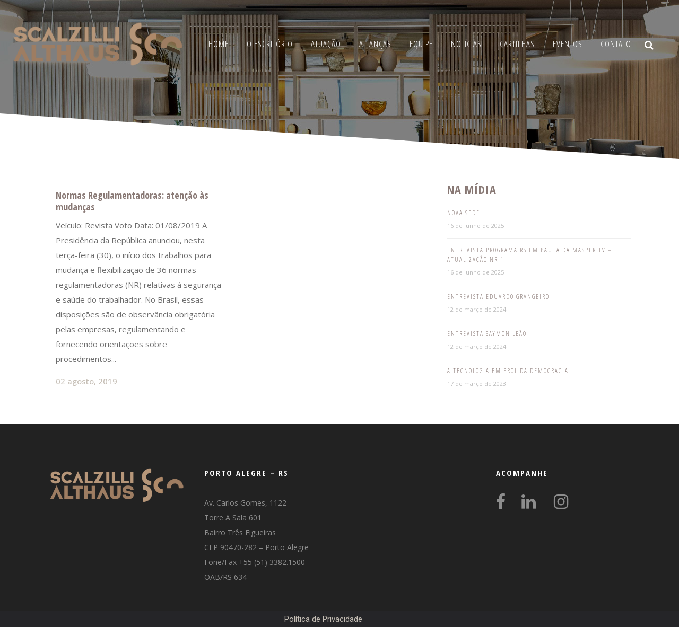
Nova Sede (463, 212)
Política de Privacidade (323, 619)
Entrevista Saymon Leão (487, 333)
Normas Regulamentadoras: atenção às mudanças (132, 201)
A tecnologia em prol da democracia (508, 370)
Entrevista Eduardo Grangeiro (498, 296)
